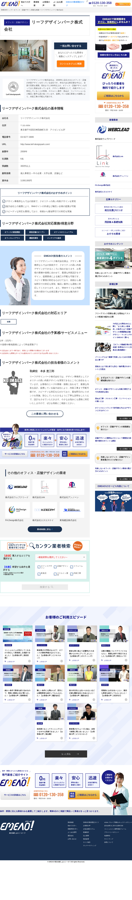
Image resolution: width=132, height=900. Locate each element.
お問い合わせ (72, 839)
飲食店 (43, 573)
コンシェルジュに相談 (71, 64)
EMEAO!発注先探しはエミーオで (59, 862)
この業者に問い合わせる (45, 414)
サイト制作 (86, 842)
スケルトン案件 (62, 574)
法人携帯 (86, 835)
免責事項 (107, 835)
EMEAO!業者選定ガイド (75, 3)
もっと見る (70, 754)
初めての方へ (25, 3)
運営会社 (71, 835)
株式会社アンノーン (69, 497)
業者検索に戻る (45, 529)
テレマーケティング (89, 845)
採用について (108, 842)
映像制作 (86, 832)
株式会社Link (38, 497)
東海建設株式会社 (68, 520)
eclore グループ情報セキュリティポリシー (118, 822)
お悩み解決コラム (89, 829)
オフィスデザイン (46, 567)
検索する (46, 587)
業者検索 (36, 3)
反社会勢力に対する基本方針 (113, 825)
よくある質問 (58, 3)
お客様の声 (46, 3)
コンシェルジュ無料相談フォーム (115, 829)
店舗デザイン (62, 566)
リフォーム (78, 566)
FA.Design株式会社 (14, 520)
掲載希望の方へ (73, 829)
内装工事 (77, 573)
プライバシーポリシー (111, 832)
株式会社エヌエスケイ (43, 520)
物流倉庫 (86, 839)
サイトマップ (108, 839)
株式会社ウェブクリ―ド (17, 497)
